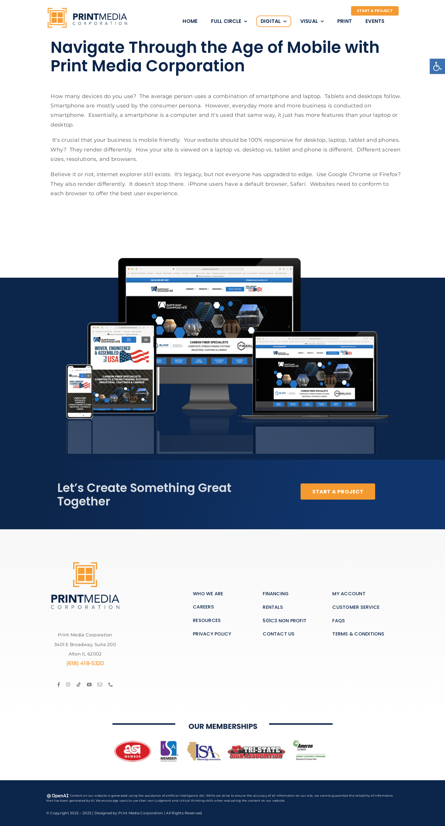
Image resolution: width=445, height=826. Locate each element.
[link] (437, 66)
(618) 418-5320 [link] (85, 663)
